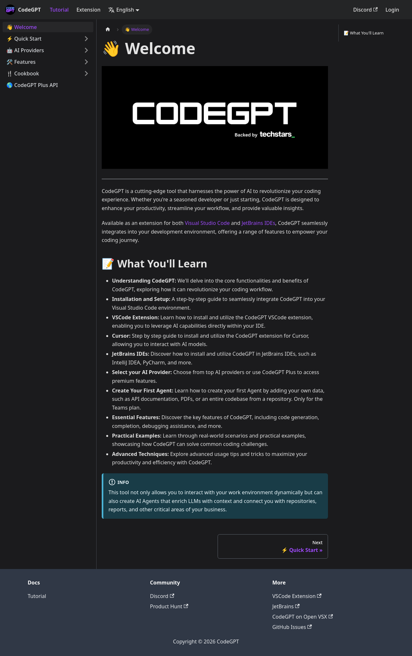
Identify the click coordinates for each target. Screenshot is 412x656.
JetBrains (286, 606)
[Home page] (108, 29)
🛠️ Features (21, 61)
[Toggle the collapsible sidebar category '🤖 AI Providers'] (86, 50)
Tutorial (59, 9)
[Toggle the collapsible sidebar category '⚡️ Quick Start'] (86, 39)
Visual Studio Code (207, 223)
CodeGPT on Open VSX (302, 616)
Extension (88, 9)
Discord (365, 9)
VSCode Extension (297, 596)
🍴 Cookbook (22, 73)
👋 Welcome (21, 27)
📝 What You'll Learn (364, 33)
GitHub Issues (292, 627)
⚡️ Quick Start (24, 38)
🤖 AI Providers (25, 50)
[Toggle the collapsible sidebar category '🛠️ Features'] (86, 62)
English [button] (121, 9)
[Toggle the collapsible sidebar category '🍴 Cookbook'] (86, 73)
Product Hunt (169, 606)
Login (392, 9)
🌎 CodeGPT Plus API (32, 85)
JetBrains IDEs (258, 223)
